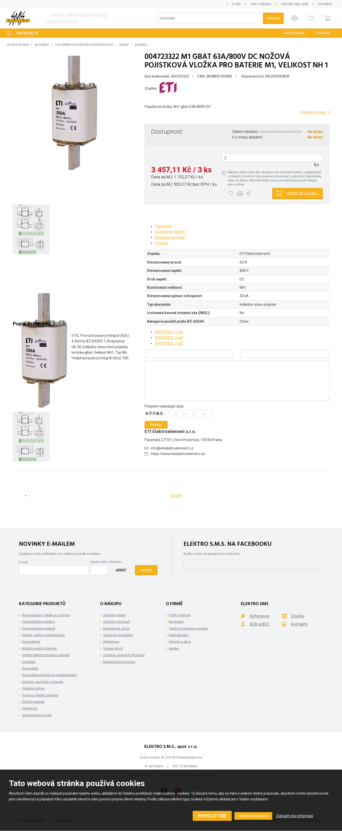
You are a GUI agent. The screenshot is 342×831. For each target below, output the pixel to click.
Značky (298, 616)
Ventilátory (29, 708)
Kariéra (174, 648)
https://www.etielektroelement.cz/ (178, 454)
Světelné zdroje (33, 688)
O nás (236, 4)
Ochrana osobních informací (124, 655)
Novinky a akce (180, 642)
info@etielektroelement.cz (172, 448)
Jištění (124, 44)
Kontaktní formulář (170, 237)
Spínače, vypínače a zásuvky (42, 682)
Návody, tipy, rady (294, 4)
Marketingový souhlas (119, 662)
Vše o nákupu (260, 4)
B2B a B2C (259, 624)
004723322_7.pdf (169, 343)
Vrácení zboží (113, 648)
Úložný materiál (33, 702)
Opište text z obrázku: (106, 562)
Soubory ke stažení (170, 232)
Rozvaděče (30, 668)
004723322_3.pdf (169, 332)
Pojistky (141, 44)
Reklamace (111, 642)
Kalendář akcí (179, 635)
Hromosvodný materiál (38, 628)
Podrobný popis (313, 112)
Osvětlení (28, 662)
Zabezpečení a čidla (37, 715)
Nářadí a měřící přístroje (39, 648)
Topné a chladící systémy (40, 695)
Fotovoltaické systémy (38, 622)
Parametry (163, 226)
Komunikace (31, 642)
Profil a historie (179, 615)
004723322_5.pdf (169, 338)
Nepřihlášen (294, 33)
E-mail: (24, 562)
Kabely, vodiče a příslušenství (43, 635)
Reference (259, 616)
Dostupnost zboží (116, 628)
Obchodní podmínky (118, 635)
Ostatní (176, 495)
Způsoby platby (114, 615)
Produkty (27, 33)
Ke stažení (176, 622)
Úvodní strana (18, 44)
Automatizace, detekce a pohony (46, 615)
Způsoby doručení (116, 622)
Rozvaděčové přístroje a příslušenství (84, 44)
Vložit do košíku (301, 193)
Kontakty (325, 4)
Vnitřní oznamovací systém (188, 628)
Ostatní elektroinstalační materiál (46, 655)
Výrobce (161, 243)
